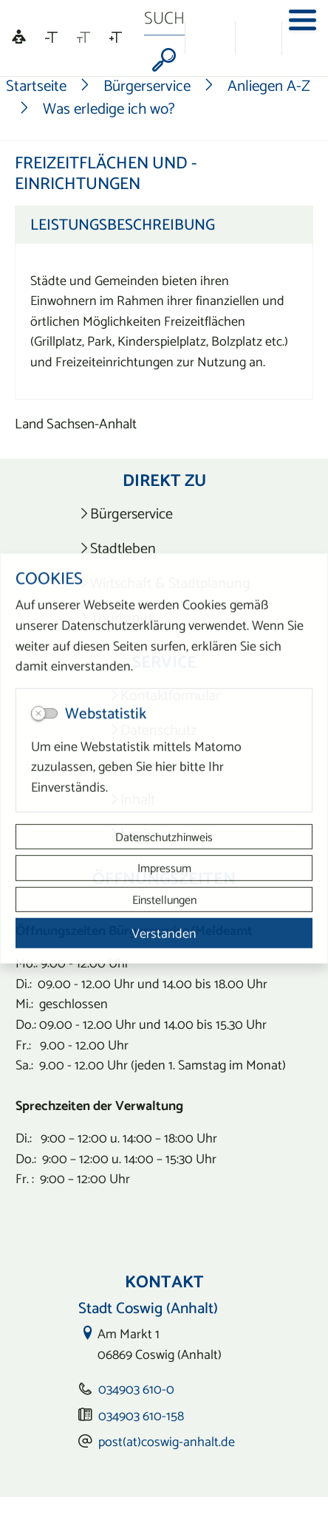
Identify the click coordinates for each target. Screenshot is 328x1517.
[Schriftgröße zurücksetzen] (83, 37)
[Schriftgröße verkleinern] (51, 37)
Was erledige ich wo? (109, 108)
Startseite (36, 85)
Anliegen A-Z (269, 85)
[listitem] (164, 513)
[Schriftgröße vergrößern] (115, 37)
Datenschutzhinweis (164, 837)
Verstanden (164, 933)
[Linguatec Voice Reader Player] (19, 38)
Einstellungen (164, 899)
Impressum (164, 868)
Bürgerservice (147, 85)
